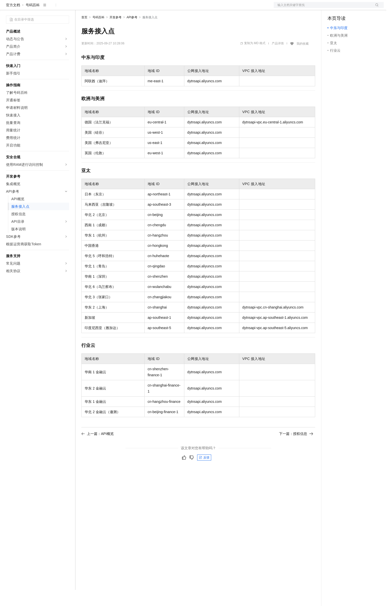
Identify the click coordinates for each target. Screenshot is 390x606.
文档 (322, 8)
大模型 (51, 8)
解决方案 (81, 8)
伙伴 (136, 8)
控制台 (345, 8)
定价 (108, 8)
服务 (148, 8)
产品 (65, 8)
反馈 (204, 473)
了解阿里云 (165, 8)
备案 (333, 8)
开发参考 (115, 33)
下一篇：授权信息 (296, 450)
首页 (84, 33)
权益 (96, 8)
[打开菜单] (8, 8)
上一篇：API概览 (97, 450)
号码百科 (33, 21)
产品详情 (278, 59)
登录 (375, 8)
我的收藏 (303, 59)
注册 (357, 8)
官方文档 (13, 21)
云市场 (122, 8)
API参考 (132, 33)
